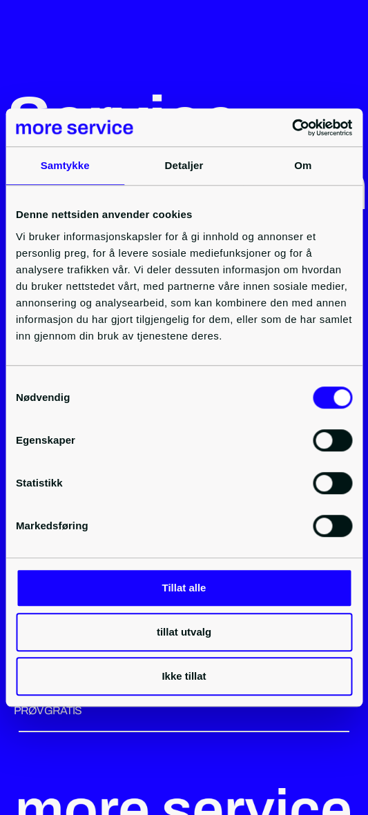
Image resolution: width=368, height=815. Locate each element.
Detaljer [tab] (184, 165)
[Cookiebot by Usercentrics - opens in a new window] (291, 128)
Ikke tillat (184, 676)
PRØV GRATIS (47, 710)
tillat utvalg (184, 632)
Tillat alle (184, 587)
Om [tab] (302, 165)
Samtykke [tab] (65, 165)
